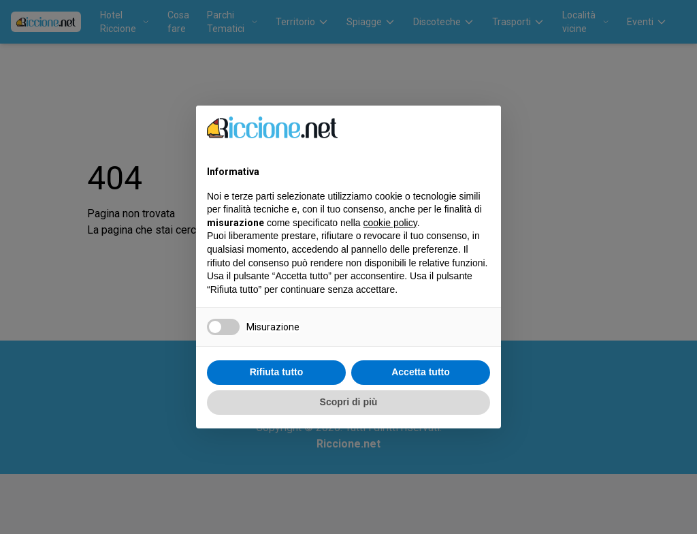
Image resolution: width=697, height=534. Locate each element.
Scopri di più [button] (349, 401)
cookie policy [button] (390, 222)
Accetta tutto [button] (420, 371)
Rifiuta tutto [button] (277, 371)
